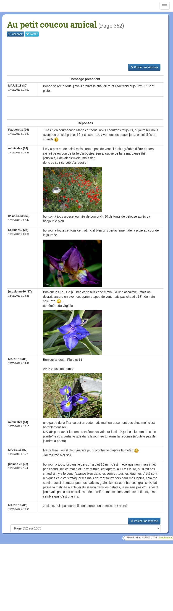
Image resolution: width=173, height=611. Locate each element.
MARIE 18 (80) (17, 85)
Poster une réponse (144, 67)
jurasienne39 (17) (20, 291)
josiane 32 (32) (18, 464)
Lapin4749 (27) (18, 230)
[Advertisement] (90, 50)
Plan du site (133, 537)
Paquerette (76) (18, 129)
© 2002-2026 (149, 537)
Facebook (15, 34)
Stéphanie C (166, 537)
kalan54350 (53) (18, 216)
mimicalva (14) (18, 148)
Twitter (31, 34)
